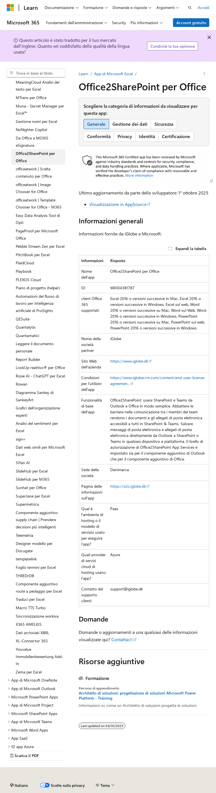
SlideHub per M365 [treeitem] (33, 479)
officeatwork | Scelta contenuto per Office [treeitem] (34, 172)
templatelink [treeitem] (26, 558)
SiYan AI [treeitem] (23, 462)
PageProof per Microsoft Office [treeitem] (37, 234)
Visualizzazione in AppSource (118, 204)
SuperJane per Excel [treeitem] (33, 496)
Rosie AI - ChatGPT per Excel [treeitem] (40, 376)
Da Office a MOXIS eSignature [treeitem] (32, 141)
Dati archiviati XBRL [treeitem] (32, 632)
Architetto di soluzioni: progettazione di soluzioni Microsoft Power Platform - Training (137, 696)
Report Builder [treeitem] (28, 359)
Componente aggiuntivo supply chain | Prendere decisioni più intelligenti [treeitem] (37, 520)
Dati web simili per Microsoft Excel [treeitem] (40, 450)
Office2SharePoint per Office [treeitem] (35, 157)
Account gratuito (191, 22)
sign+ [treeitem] (21, 439)
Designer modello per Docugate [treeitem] (34, 547)
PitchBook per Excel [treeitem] (33, 254)
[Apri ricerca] (189, 8)
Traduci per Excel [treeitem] (30, 599)
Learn (83, 73)
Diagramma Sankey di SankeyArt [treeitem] (34, 396)
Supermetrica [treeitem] (27, 504)
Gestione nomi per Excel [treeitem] (36, 121)
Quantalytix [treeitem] (25, 327)
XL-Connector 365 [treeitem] (32, 640)
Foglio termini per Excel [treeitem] (36, 567)
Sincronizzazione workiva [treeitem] (37, 616)
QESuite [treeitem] (23, 319)
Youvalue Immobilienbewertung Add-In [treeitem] (39, 656)
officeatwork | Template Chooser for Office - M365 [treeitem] (39, 203)
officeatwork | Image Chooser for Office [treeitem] (33, 188)
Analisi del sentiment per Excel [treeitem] (37, 427)
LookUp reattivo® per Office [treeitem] (40, 367)
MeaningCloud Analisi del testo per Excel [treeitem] (37, 85)
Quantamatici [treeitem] (27, 335)
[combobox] (36, 72)
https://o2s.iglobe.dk (128, 486)
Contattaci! (122, 639)
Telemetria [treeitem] (24, 535)
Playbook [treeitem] (24, 271)
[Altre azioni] (204, 73)
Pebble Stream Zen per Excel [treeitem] (40, 246)
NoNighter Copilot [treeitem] (31, 129)
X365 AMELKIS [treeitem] (29, 624)
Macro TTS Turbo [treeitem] (31, 607)
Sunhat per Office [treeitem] (31, 487)
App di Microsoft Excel (113, 73)
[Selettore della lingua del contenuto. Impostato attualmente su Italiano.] (19, 785)
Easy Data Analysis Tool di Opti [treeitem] (38, 219)
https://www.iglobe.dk (129, 361)
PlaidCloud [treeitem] (25, 262)
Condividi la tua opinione (172, 46)
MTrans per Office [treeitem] (31, 97)
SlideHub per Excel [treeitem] (32, 471)
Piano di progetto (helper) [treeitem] (38, 287)
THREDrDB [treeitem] (25, 575)
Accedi (203, 7)
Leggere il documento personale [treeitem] (34, 347)
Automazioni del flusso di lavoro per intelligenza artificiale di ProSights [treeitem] (37, 303)
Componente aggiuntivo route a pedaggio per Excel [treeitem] (39, 587)
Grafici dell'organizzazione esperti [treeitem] (38, 411)
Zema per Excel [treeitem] (29, 672)
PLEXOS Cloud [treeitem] (28, 279)
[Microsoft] (10, 7)
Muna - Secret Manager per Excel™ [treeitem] (40, 109)
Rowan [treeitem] (21, 384)
